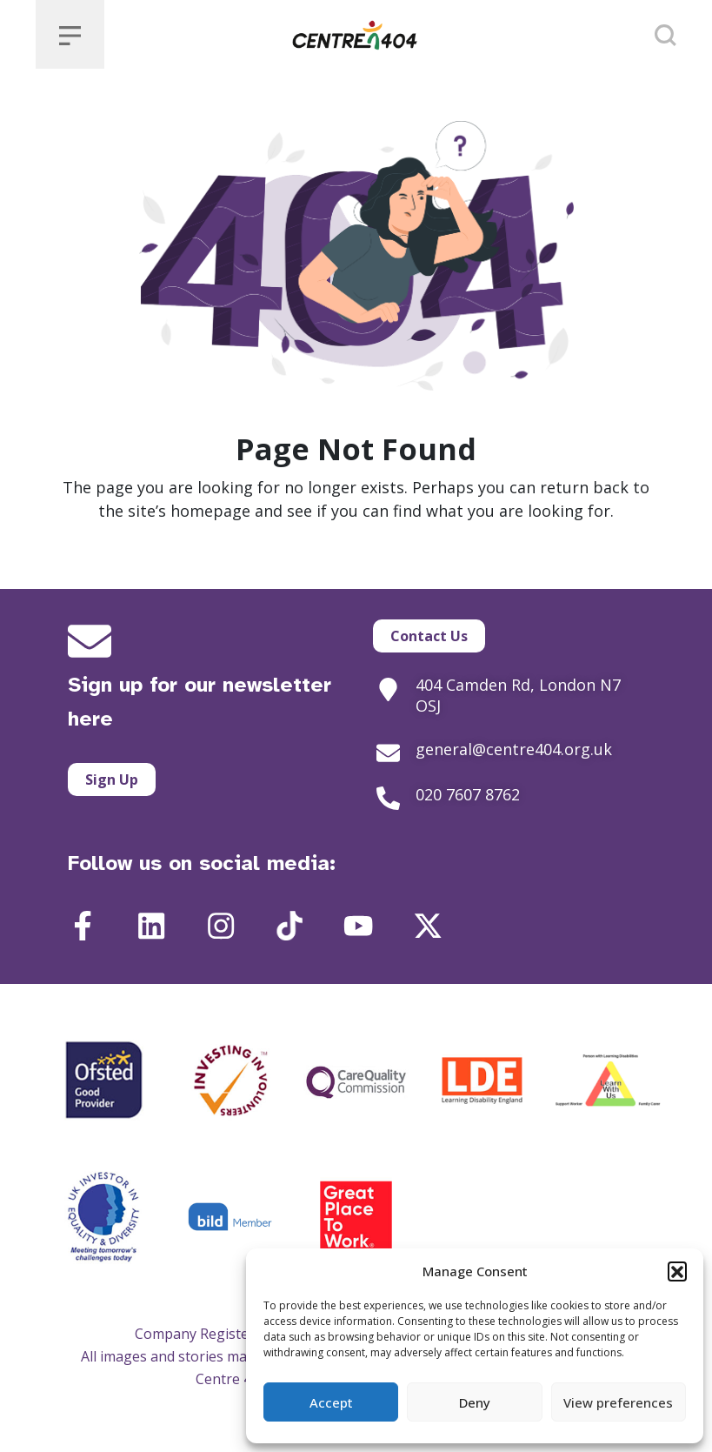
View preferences (618, 1402)
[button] (677, 1271)
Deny (474, 1402)
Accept (331, 1402)
